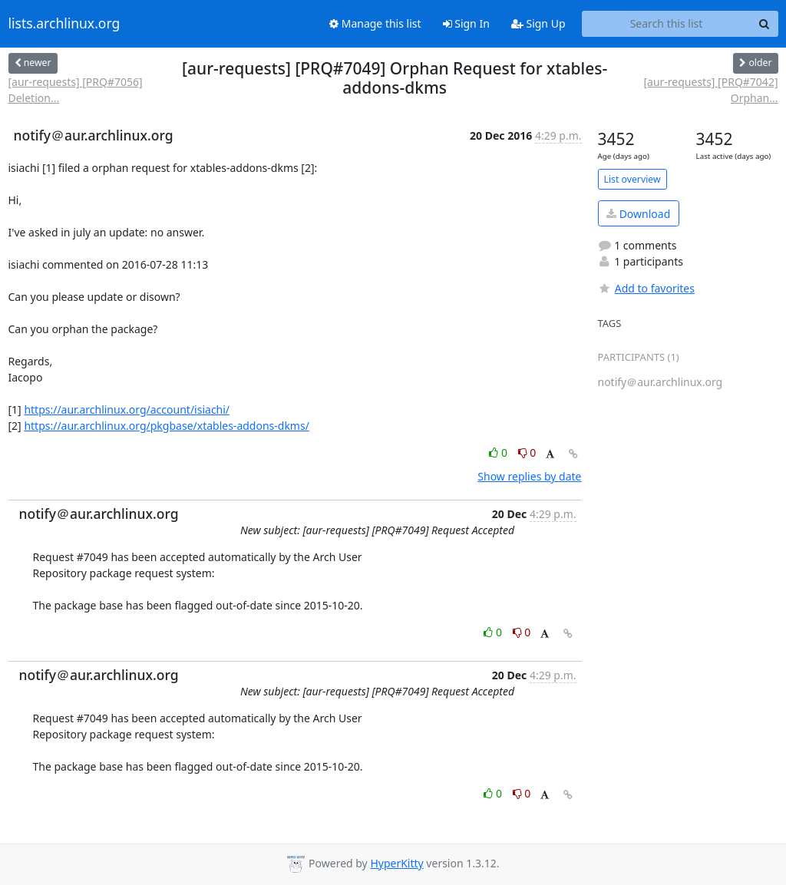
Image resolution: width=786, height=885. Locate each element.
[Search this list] (666, 24)
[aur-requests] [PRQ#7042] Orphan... (710, 89)
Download (638, 213)
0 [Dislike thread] (527, 452)
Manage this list (375, 23)
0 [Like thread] (499, 452)
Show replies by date (529, 476)
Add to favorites (646, 288)
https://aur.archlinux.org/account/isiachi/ (127, 409)
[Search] (764, 24)
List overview (632, 179)
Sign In (466, 23)
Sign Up (538, 23)
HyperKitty (396, 863)
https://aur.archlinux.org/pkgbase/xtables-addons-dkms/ (166, 425)
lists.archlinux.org (64, 24)
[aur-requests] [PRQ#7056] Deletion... (75, 89)
